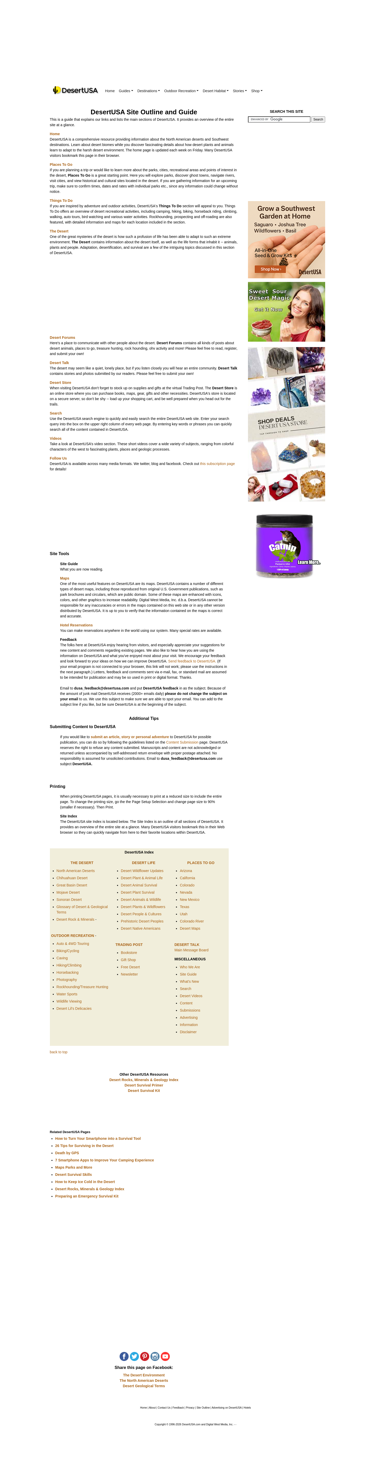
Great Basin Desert (72, 885)
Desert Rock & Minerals (76, 919)
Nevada (186, 892)
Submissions (190, 1010)
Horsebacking (68, 972)
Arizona (186, 871)
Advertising (189, 1017)
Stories (240, 91)
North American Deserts (76, 871)
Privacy (190, 1407)
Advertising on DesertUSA (227, 1407)
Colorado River (192, 921)
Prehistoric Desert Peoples (142, 921)
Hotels (247, 1407)
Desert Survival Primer (144, 1085)
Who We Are (190, 967)
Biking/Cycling (68, 951)
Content (186, 1003)
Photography (67, 980)
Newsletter (129, 974)
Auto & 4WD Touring (73, 944)
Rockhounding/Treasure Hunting (82, 987)
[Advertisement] (195, 46)
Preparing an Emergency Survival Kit (87, 1196)
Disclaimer (188, 1032)
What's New (189, 981)
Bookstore (129, 953)
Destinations (148, 91)
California (187, 878)
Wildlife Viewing (69, 1001)
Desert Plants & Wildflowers (143, 907)
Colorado (187, 885)
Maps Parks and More (73, 1167)
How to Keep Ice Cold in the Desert (85, 1182)
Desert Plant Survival (138, 892)
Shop (256, 91)
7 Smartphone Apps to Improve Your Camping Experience (104, 1160)
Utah (184, 914)
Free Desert (130, 967)
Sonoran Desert (69, 900)
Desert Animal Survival (139, 885)
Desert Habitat (216, 91)
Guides (126, 91)
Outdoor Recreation (181, 91)
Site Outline (203, 1407)
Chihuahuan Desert (72, 878)
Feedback (178, 1407)
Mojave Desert (68, 892)
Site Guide (188, 974)
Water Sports (67, 994)
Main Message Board (191, 950)
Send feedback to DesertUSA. (192, 661)
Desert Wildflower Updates (142, 871)
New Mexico (189, 900)
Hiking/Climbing (69, 965)
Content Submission (182, 742)
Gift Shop (128, 960)
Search (185, 989)
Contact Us (164, 1407)
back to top (59, 1052)
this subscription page (217, 464)
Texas (184, 907)
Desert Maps (190, 928)
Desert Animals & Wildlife (141, 900)
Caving (62, 958)
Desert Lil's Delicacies (74, 1008)
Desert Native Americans (141, 928)
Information (189, 1025)
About (152, 1407)
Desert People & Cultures (141, 914)
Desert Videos (191, 996)
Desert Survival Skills (73, 1174)
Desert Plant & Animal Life (142, 878)
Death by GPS (67, 1153)
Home (110, 91)
